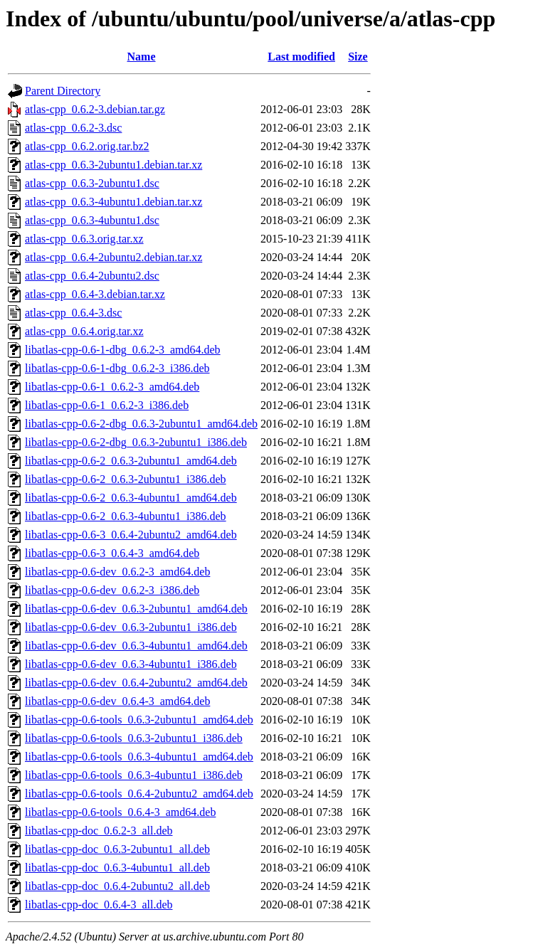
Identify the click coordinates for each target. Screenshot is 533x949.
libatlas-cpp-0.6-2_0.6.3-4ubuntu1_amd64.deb (131, 498)
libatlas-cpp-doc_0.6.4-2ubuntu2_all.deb (117, 886)
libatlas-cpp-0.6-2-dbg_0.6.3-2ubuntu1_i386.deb (136, 442)
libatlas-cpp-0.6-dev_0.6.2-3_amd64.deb (117, 572)
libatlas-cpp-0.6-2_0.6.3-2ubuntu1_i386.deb (125, 479)
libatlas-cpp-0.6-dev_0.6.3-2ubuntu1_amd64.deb (136, 609)
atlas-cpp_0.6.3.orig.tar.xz (84, 239)
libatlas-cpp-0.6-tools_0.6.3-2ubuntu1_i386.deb (134, 738)
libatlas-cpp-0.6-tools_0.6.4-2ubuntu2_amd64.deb (139, 794)
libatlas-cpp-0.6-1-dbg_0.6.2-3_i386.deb (117, 368)
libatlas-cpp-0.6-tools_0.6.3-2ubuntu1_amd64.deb (139, 720)
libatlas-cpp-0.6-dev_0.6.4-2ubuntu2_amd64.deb (136, 683)
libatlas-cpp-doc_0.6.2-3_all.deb (99, 831)
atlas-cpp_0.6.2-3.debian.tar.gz (95, 109)
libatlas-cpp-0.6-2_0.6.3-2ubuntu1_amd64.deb (131, 461)
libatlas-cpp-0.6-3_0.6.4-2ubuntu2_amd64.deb (131, 535)
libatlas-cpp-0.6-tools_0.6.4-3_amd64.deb (120, 812)
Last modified (301, 57)
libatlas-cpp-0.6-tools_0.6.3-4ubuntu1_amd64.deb (139, 757)
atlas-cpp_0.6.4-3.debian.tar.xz (95, 294)
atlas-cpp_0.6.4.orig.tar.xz (84, 331)
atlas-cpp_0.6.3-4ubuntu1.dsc (92, 220)
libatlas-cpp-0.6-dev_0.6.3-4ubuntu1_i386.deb (131, 664)
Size (358, 57)
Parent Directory (62, 91)
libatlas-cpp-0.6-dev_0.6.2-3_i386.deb (112, 590)
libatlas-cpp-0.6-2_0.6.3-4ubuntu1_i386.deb (125, 516)
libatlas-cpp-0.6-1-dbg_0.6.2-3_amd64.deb (123, 350)
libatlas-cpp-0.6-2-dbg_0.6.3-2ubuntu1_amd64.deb (141, 424)
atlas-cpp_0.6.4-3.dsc (73, 313)
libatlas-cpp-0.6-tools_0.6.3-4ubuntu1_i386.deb (134, 775)
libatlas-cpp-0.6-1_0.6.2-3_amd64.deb (112, 387)
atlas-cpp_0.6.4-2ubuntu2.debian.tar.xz (113, 257)
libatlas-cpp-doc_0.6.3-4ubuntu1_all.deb (117, 867)
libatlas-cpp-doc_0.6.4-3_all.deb (99, 904)
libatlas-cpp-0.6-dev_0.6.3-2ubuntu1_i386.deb (131, 627)
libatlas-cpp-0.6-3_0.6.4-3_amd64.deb (112, 553)
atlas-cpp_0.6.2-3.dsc (73, 128)
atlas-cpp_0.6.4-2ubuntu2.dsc (92, 276)
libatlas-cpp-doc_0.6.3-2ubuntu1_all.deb (117, 849)
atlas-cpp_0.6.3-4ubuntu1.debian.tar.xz (113, 202)
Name (141, 57)
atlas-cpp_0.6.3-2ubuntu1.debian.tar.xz (113, 165)
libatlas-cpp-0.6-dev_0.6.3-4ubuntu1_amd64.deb (136, 646)
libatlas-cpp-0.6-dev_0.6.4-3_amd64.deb (117, 701)
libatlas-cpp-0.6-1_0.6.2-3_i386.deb (107, 405)
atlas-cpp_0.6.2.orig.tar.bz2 (87, 146)
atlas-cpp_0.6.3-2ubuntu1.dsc (92, 183)
